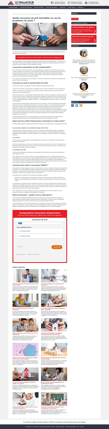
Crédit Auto (62, 7)
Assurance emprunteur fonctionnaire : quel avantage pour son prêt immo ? (52, 407)
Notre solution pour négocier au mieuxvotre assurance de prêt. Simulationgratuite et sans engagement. (81, 40)
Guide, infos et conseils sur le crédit (25, 13)
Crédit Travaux (71, 7)
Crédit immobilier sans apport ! (83, 27)
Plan (78, 426)
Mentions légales (60, 426)
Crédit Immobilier (13, 7)
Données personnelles (70, 426)
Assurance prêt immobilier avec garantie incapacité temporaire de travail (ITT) (51, 333)
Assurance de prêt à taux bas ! (83, 36)
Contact (82, 426)
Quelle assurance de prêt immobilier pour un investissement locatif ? (52, 383)
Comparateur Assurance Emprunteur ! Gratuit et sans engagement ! (39, 57)
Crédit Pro (80, 7)
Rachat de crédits (38, 7)
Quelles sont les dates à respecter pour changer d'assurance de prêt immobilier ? (25, 358)
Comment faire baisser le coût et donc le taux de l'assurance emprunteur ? (25, 407)
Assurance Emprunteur (26, 7)
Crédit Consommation (51, 7)
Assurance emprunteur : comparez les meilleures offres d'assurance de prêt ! (50, 13)
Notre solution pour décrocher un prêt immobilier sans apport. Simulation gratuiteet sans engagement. (82, 31)
